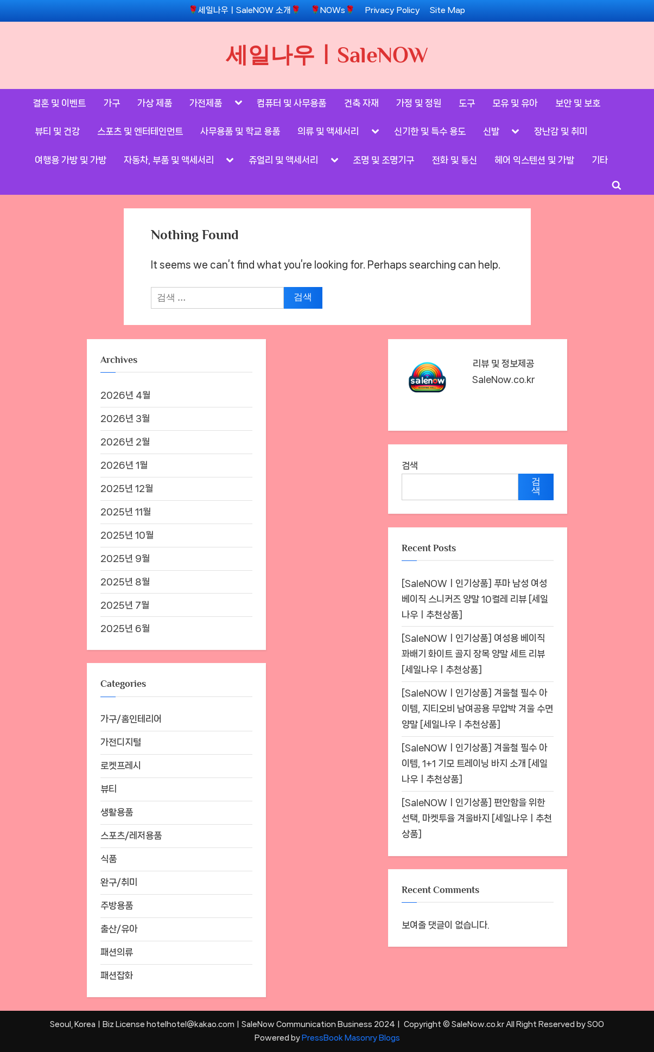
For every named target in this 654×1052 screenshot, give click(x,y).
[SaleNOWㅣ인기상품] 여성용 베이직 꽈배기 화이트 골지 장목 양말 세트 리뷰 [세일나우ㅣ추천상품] (473, 653)
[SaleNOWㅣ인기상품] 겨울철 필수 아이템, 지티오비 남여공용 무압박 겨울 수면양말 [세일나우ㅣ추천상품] (477, 708)
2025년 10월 (127, 535)
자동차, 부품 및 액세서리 (169, 160)
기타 (600, 160)
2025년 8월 (125, 581)
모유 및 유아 (514, 103)
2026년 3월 (125, 418)
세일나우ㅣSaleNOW (327, 54)
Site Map (447, 10)
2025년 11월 (125, 512)
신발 (491, 131)
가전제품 (205, 103)
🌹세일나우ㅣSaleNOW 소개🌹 (244, 10)
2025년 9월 (125, 558)
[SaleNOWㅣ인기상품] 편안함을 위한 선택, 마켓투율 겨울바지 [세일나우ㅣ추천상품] (477, 818)
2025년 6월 (125, 628)
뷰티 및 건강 (57, 131)
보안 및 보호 (577, 103)
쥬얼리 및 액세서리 (283, 160)
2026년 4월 (125, 395)
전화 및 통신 (454, 160)
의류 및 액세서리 (328, 131)
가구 (112, 103)
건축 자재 (361, 103)
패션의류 (116, 952)
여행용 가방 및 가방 (70, 160)
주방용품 (116, 905)
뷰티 (108, 789)
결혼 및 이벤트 (59, 103)
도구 (467, 103)
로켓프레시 (120, 765)
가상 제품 (154, 103)
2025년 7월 (124, 605)
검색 (410, 465)
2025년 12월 (126, 488)
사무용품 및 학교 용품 (240, 131)
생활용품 (116, 812)
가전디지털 (120, 742)
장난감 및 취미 (560, 131)
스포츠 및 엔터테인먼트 (140, 131)
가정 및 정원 (418, 103)
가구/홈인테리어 (131, 719)
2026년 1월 (124, 465)
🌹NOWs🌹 (332, 10)
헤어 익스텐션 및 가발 (534, 160)
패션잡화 (116, 975)
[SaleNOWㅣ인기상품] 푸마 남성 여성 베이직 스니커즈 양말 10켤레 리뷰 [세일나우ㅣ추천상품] (475, 599)
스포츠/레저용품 (131, 835)
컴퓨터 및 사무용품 (291, 103)
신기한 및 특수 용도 (430, 131)
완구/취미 (118, 882)
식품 (108, 859)
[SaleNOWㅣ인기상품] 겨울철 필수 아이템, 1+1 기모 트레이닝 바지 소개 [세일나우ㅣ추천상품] (475, 763)
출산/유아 (118, 929)
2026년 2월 (125, 442)
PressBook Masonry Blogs (351, 1038)
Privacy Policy (392, 10)
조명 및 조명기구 (383, 160)
